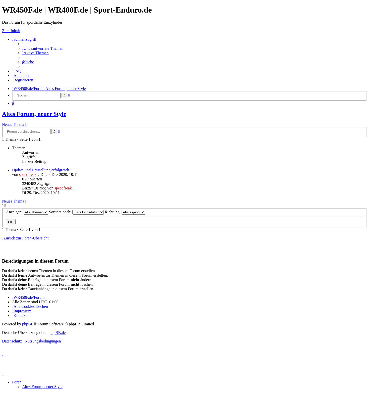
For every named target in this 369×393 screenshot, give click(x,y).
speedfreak (27, 174)
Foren (16, 382)
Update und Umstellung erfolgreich (40, 170)
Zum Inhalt (11, 31)
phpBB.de (57, 332)
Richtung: (125, 212)
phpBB (27, 324)
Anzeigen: (27, 212)
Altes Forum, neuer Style (34, 114)
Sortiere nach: (76, 212)
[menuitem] (42, 48)
